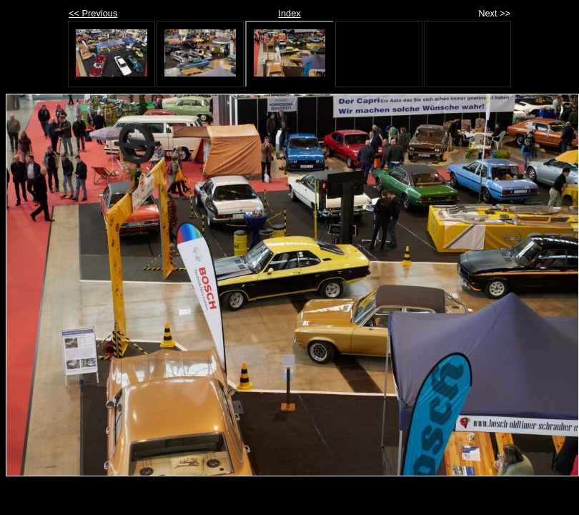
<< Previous (93, 13)
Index (289, 13)
